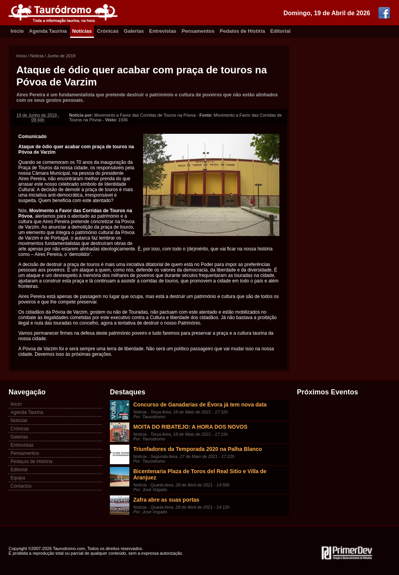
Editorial (280, 31)
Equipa (18, 478)
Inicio (17, 31)
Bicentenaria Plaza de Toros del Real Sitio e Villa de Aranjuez (200, 474)
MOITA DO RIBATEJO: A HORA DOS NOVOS (190, 427)
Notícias (82, 31)
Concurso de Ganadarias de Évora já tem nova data (200, 404)
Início (21, 55)
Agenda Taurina (48, 31)
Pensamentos (198, 31)
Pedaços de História (31, 461)
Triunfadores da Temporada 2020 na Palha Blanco (197, 449)
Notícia (36, 55)
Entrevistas (163, 31)
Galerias (134, 31)
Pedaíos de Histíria (242, 31)
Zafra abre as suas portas (166, 500)
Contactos (21, 486)
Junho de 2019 (61, 55)
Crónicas (108, 31)
